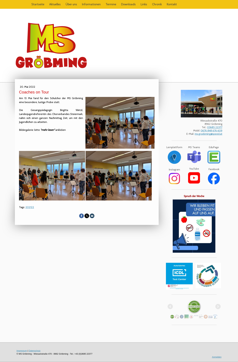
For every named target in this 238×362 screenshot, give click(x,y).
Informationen (91, 4)
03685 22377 (214, 127)
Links (144, 4)
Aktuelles (55, 4)
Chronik (157, 4)
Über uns (71, 4)
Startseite (37, 4)
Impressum (22, 350)
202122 (29, 207)
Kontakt (172, 4)
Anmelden (216, 357)
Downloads (128, 4)
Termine (111, 4)
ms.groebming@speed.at (208, 133)
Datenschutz (34, 350)
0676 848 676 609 (211, 130)
